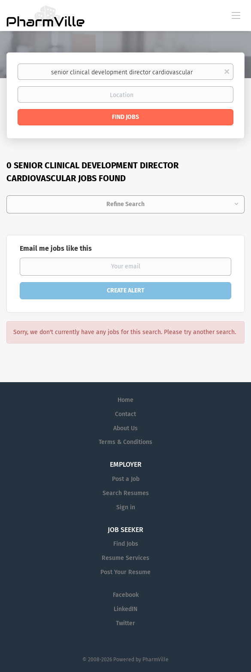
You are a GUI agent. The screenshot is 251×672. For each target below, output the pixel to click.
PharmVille (155, 660)
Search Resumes (126, 493)
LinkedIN (125, 609)
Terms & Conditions (125, 442)
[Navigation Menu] (236, 15)
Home (125, 400)
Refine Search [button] (125, 204)
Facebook (126, 595)
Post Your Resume (125, 572)
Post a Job (125, 479)
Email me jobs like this (56, 248)
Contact (125, 414)
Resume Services (125, 558)
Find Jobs (125, 117)
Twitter (125, 623)
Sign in (125, 507)
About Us (125, 428)
